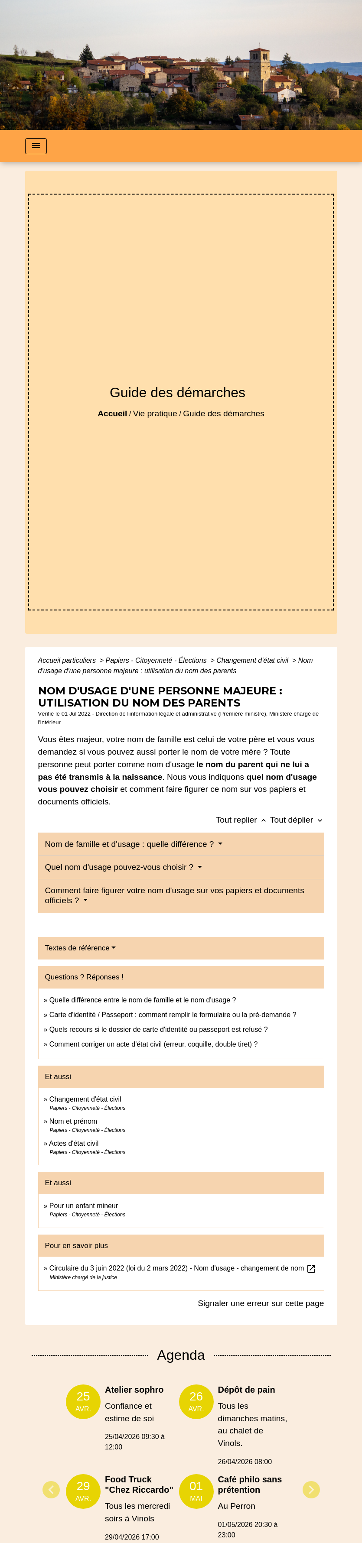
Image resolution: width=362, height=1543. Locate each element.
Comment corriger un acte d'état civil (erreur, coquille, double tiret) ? (153, 1044)
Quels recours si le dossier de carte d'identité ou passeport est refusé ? (158, 1029)
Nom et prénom (73, 1121)
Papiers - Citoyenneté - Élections (157, 660)
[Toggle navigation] (36, 146)
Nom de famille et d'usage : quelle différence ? (130, 844)
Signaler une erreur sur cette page (261, 1303)
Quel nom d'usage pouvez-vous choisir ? (120, 867)
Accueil (112, 413)
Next (311, 1489)
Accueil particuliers (68, 660)
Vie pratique (155, 413)
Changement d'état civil (253, 660)
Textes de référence (77, 948)
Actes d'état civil (73, 1143)
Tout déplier (297, 819)
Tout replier (243, 819)
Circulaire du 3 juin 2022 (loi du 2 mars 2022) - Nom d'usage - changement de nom (182, 1268)
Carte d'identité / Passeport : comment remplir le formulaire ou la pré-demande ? (173, 1014)
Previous (51, 1489)
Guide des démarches (223, 413)
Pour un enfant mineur (83, 1205)
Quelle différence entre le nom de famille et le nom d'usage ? (142, 1000)
